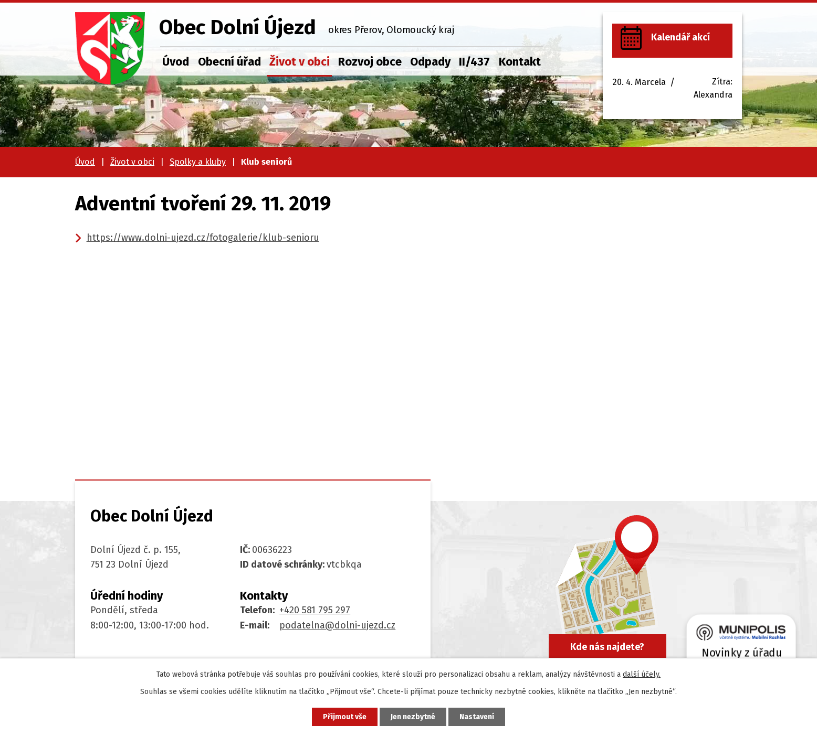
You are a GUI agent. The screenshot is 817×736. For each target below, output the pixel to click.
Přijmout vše (344, 716)
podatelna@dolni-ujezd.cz (337, 625)
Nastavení (476, 716)
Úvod (175, 62)
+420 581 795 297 (314, 610)
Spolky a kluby (198, 162)
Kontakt (520, 62)
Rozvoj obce (370, 62)
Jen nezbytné (413, 716)
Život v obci (299, 62)
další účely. (642, 674)
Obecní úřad (229, 62)
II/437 (474, 62)
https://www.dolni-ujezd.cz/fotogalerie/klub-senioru (203, 237)
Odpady (430, 62)
